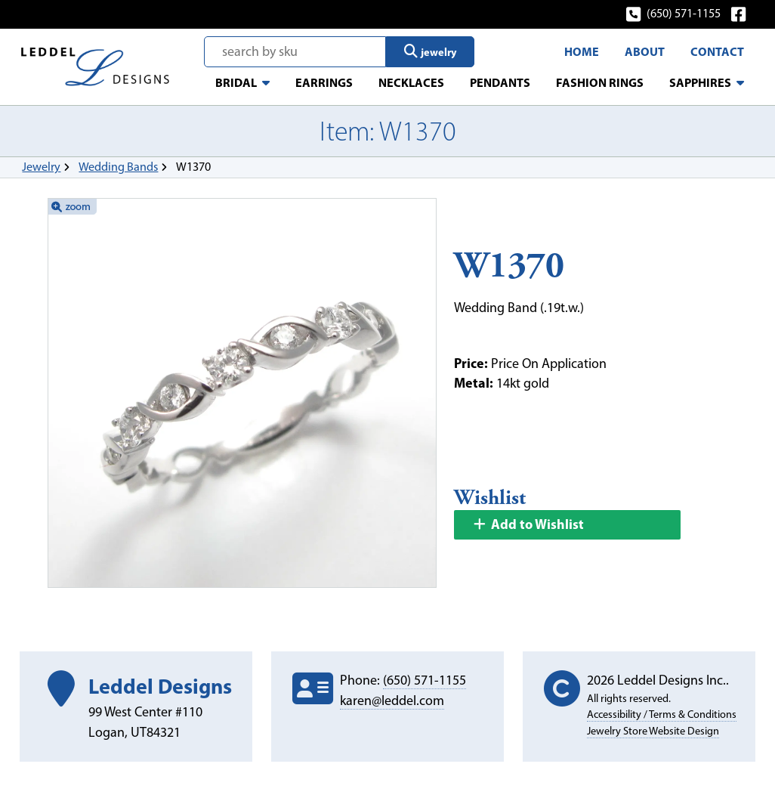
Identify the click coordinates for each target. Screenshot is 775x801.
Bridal (236, 82)
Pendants (500, 82)
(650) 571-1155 (674, 13)
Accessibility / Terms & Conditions (661, 714)
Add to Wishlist (528, 524)
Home (581, 51)
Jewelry (41, 166)
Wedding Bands (118, 166)
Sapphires (700, 82)
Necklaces (411, 82)
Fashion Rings (600, 82)
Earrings (324, 82)
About (645, 51)
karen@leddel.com (392, 700)
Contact (717, 51)
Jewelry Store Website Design (653, 731)
